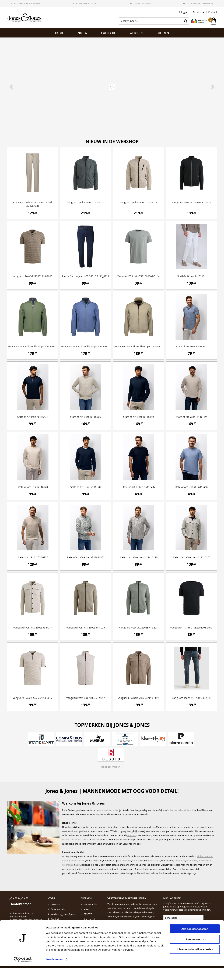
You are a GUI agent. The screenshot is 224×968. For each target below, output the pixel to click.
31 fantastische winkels (179, 810)
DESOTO (87, 914)
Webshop (137, 33)
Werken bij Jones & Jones (63, 914)
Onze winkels (58, 909)
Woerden (67, 864)
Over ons (55, 904)
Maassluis (155, 860)
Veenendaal (204, 860)
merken (131, 835)
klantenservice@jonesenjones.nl (26, 919)
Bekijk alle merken (110, 766)
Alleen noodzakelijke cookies (195, 951)
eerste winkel (105, 810)
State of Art (68, 839)
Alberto (87, 909)
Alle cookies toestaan (194, 930)
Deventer (126, 860)
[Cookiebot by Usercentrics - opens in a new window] (22, 961)
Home (59, 33)
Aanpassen (195, 940)
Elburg (135, 860)
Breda (82, 860)
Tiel (195, 860)
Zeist (77, 864)
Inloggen (184, 12)
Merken (163, 33)
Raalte (189, 860)
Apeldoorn (72, 860)
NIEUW (82, 33)
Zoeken (185, 21)
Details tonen (54, 961)
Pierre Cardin (81, 839)
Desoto (96, 839)
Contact (212, 12)
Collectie (108, 33)
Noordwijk (179, 860)
